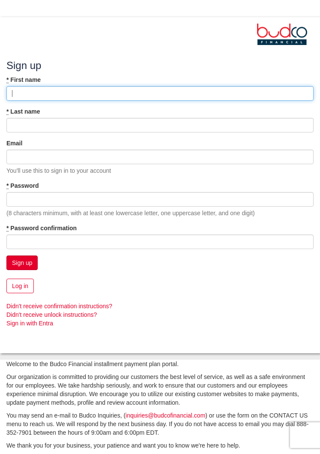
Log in (20, 286)
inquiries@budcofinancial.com (165, 415)
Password (22, 185)
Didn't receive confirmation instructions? (59, 306)
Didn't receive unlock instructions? (51, 314)
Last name (23, 111)
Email (14, 143)
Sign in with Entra (29, 323)
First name (23, 79)
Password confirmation (41, 228)
